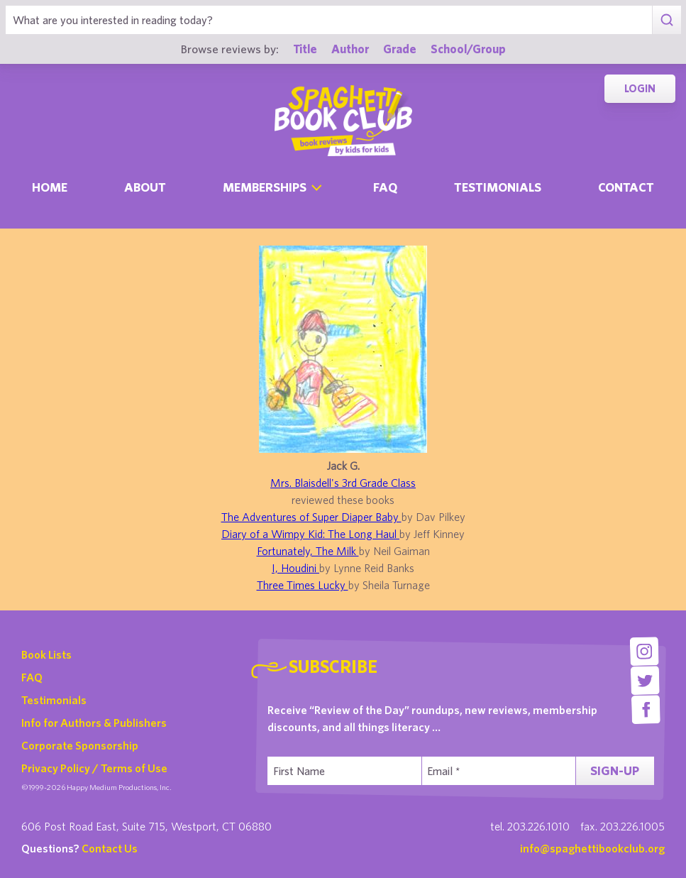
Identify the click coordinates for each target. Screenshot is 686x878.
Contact (626, 187)
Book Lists (46, 654)
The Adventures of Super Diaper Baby (311, 516)
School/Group (468, 48)
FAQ (32, 677)
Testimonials (497, 187)
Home (49, 187)
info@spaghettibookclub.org (592, 848)
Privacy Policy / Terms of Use (94, 768)
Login (639, 88)
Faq (385, 187)
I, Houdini (295, 567)
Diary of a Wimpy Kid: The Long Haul (310, 533)
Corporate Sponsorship (79, 745)
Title (305, 48)
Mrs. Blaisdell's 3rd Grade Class (343, 482)
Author (350, 48)
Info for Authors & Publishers (94, 722)
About (145, 187)
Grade (399, 48)
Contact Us (110, 848)
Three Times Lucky (302, 584)
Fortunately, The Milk (308, 550)
